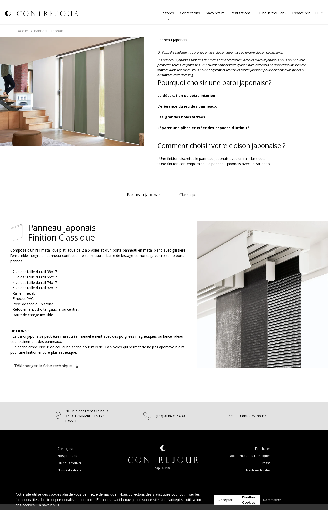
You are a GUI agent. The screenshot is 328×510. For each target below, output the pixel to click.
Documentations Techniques (249, 456)
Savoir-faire (215, 13)
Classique (188, 194)
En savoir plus (48, 505)
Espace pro (301, 13)
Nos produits (67, 456)
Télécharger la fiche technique (46, 366)
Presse (265, 463)
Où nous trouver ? (271, 13)
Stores (168, 13)
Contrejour (66, 448)
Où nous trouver (69, 463)
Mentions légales (258, 470)
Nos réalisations (69, 470)
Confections (190, 13)
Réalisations (241, 13)
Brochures (262, 448)
